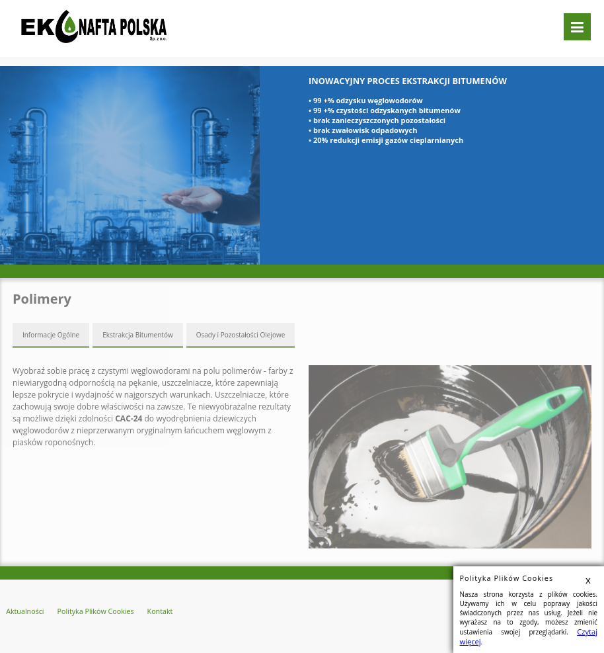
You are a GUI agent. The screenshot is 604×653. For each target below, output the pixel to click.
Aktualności (22, 609)
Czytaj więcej (575, 641)
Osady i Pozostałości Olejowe (240, 334)
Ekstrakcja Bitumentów (137, 334)
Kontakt (143, 609)
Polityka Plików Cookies (85, 609)
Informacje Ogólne (50, 334)
